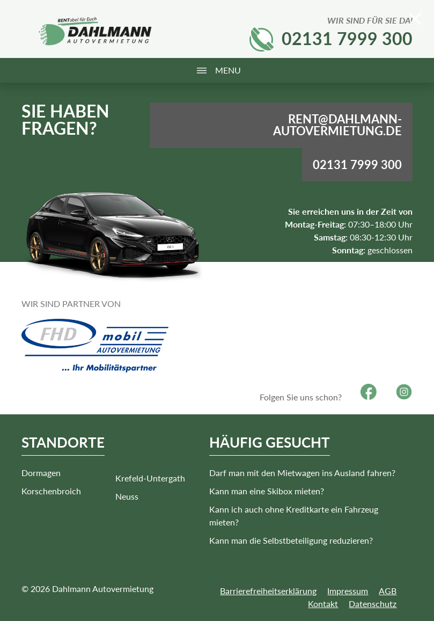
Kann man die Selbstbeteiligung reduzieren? (291, 540)
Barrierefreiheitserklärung (268, 591)
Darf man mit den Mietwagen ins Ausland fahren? (302, 472)
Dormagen (41, 472)
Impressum (347, 591)
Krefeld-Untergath (150, 478)
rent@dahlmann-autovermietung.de (337, 125)
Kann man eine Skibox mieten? (266, 491)
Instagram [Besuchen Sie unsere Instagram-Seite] (404, 391)
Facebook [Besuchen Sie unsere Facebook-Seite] (368, 391)
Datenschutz (372, 603)
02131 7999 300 (347, 38)
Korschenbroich (51, 491)
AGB (387, 591)
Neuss (126, 496)
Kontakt (323, 603)
